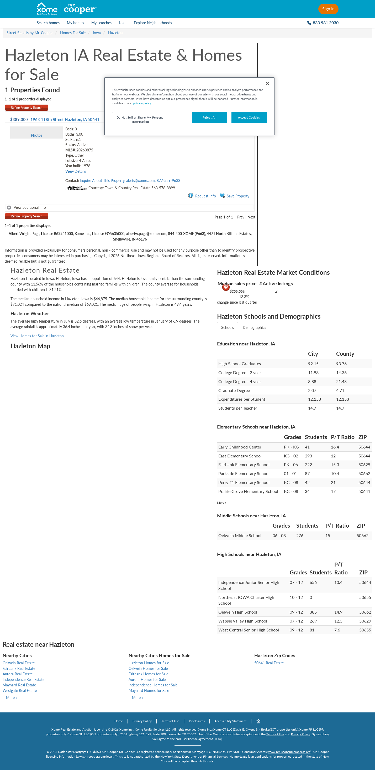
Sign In (328, 8)
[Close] (267, 83)
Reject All (210, 117)
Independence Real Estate (23, 679)
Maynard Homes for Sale (149, 690)
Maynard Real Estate (19, 685)
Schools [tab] (227, 327)
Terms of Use (170, 721)
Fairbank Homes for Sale (148, 674)
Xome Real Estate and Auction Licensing (79, 729)
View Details (75, 171)
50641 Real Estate (269, 663)
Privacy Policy (142, 721)
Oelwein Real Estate (19, 663)
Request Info (202, 195)
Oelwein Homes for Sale (148, 668)
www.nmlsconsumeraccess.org (289, 752)
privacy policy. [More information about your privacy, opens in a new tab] (142, 103)
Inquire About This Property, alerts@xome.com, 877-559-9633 (130, 180)
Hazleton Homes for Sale (149, 663)
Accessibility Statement (230, 721)
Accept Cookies (249, 117)
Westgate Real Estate (20, 690)
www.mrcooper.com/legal (95, 756)
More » (221, 502)
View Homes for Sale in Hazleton (37, 336)
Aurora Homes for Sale (147, 679)
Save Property (234, 195)
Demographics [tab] (254, 327)
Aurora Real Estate (18, 674)
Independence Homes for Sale (153, 685)
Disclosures (197, 721)
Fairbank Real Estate (19, 668)
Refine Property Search (27, 108)
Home (118, 721)
